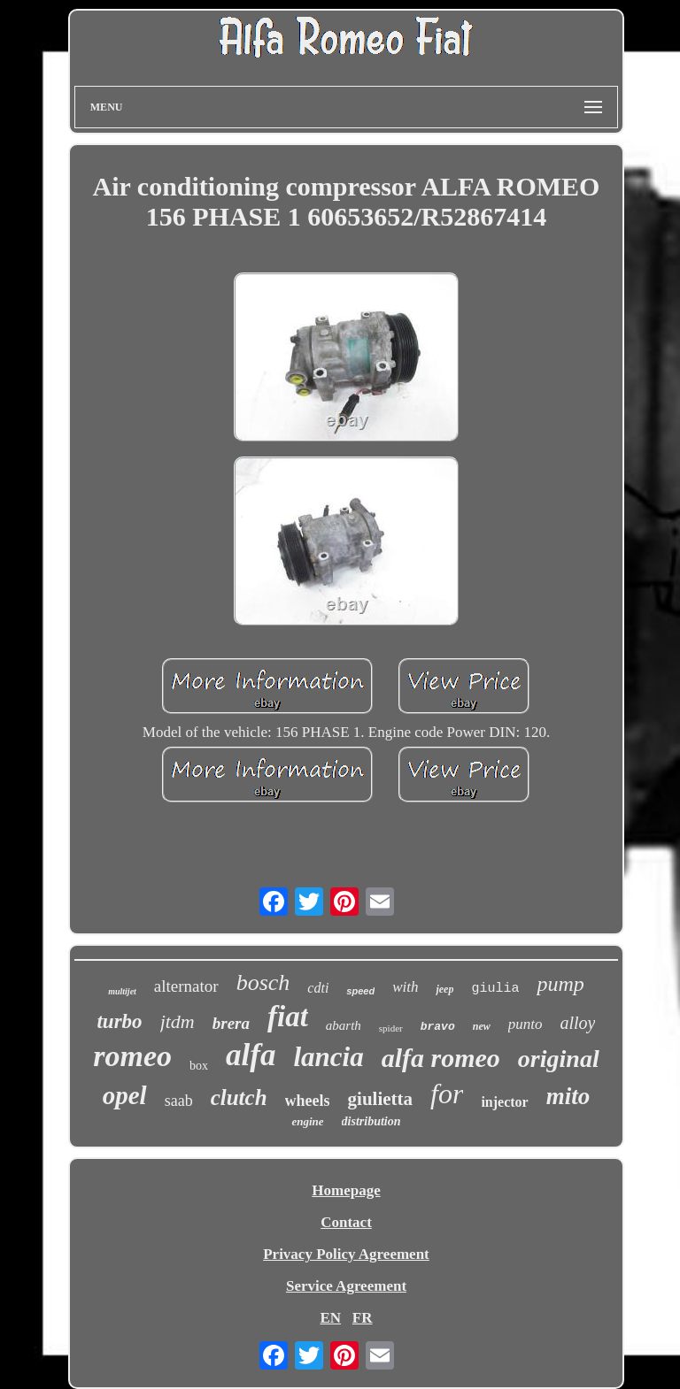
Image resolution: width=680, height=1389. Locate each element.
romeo (132, 1056)
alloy (577, 1022)
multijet (122, 991)
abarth (343, 1025)
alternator (186, 986)
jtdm (177, 1021)
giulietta (380, 1098)
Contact (346, 1222)
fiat (287, 1016)
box (198, 1065)
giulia (495, 988)
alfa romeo (441, 1057)
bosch (263, 982)
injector (504, 1101)
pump (560, 983)
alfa (250, 1055)
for (446, 1093)
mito (568, 1096)
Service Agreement (346, 1286)
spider (391, 1028)
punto (525, 1024)
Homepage (346, 1190)
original (558, 1058)
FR (362, 1317)
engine (307, 1121)
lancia (328, 1056)
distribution (371, 1121)
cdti (317, 987)
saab (179, 1100)
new (482, 1026)
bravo (438, 1026)
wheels (307, 1100)
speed (360, 991)
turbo (119, 1021)
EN (330, 1317)
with (405, 986)
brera (231, 1023)
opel (125, 1095)
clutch (239, 1097)
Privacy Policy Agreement (346, 1254)
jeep (444, 989)
